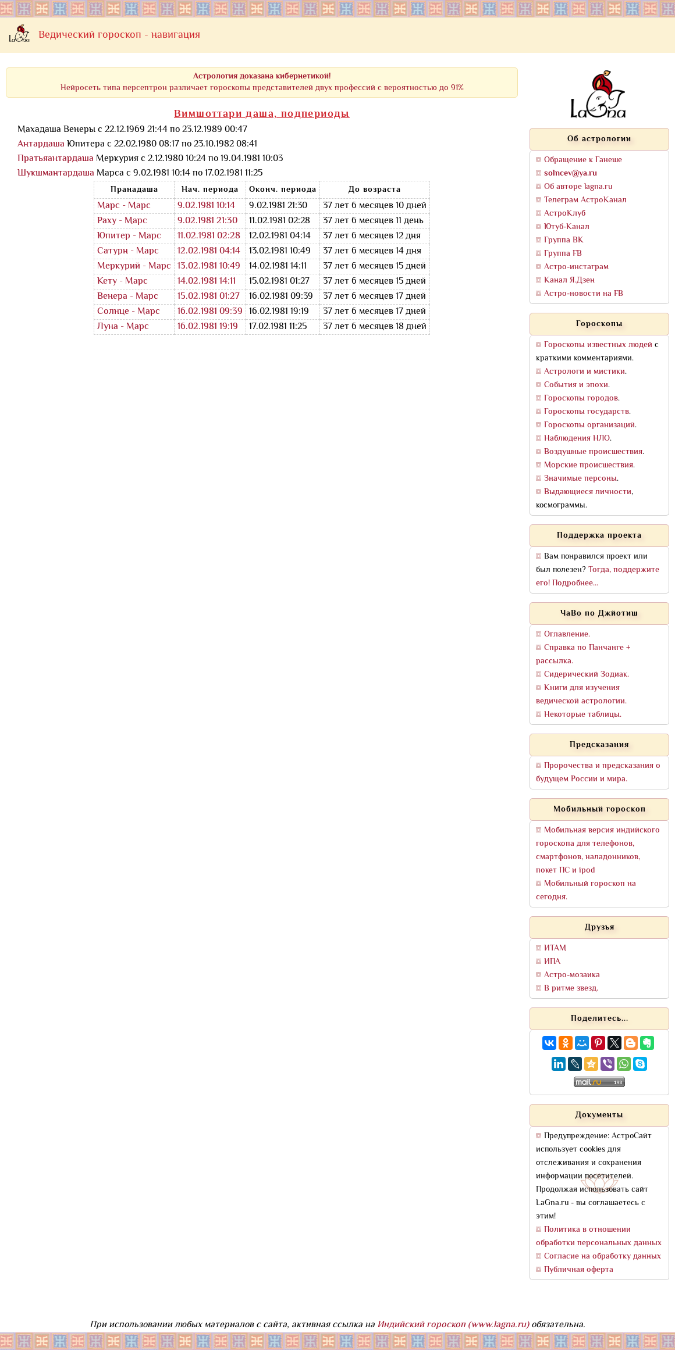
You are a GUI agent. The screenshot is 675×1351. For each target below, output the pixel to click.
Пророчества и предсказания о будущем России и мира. (598, 772)
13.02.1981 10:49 (208, 266)
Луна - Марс (123, 327)
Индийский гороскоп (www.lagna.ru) (453, 1325)
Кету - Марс (122, 281)
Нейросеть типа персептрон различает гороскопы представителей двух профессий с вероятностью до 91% (262, 82)
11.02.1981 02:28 (208, 236)
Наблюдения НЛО (577, 438)
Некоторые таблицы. (582, 714)
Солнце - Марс (128, 312)
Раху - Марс (122, 221)
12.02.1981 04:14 (208, 251)
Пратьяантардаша (55, 159)
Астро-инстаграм (576, 267)
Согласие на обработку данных (602, 1256)
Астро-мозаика (572, 975)
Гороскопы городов (581, 398)
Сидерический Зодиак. (586, 674)
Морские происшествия (588, 465)
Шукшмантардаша (55, 173)
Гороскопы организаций (589, 425)
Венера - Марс (127, 297)
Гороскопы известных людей (598, 345)
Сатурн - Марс (128, 251)
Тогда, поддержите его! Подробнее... (597, 576)
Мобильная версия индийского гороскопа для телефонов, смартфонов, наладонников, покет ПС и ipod (598, 850)
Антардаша (41, 144)
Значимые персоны (580, 478)
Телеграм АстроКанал (585, 200)
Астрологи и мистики (584, 371)
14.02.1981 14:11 (206, 281)
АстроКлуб (564, 213)
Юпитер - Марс (129, 236)
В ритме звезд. (571, 988)
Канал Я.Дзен (569, 280)
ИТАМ (555, 948)
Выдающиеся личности (587, 492)
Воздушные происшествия (593, 452)
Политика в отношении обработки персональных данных (599, 1236)
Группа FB (563, 253)
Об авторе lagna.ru (578, 187)
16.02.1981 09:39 (210, 312)
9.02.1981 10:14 (206, 206)
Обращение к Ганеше (583, 160)
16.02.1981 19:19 (207, 327)
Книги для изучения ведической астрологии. (581, 694)
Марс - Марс (124, 206)
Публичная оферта (578, 1270)
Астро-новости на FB (583, 294)
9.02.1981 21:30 (207, 221)
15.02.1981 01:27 (208, 297)
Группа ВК (564, 240)
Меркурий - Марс (134, 266)
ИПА (552, 961)
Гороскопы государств (586, 412)
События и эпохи (576, 385)
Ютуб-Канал (566, 227)
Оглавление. (567, 634)
